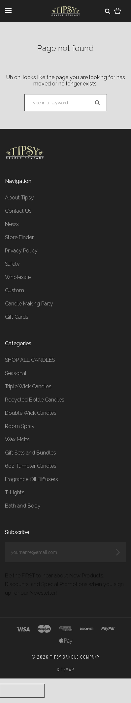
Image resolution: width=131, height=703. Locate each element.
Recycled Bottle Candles (34, 400)
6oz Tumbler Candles (30, 466)
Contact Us (18, 211)
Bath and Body (23, 506)
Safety (12, 264)
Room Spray (20, 426)
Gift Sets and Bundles (30, 453)
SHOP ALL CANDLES (30, 360)
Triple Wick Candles (28, 386)
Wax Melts (17, 439)
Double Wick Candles (30, 413)
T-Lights (14, 492)
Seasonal (15, 373)
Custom (14, 290)
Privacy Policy (21, 250)
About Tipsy (19, 197)
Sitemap (65, 669)
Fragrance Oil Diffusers (31, 479)
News (12, 224)
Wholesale (18, 277)
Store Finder (19, 237)
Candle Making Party (29, 303)
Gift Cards (16, 317)
